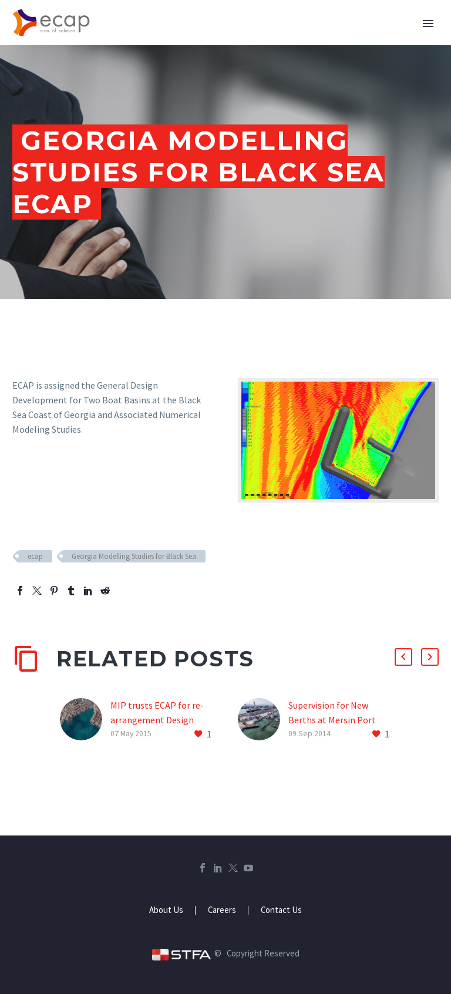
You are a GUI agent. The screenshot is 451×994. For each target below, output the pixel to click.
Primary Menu (428, 23)
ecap (35, 556)
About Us (166, 910)
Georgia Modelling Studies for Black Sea (134, 556)
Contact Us (281, 910)
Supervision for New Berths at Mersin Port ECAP (332, 719)
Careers (222, 910)
